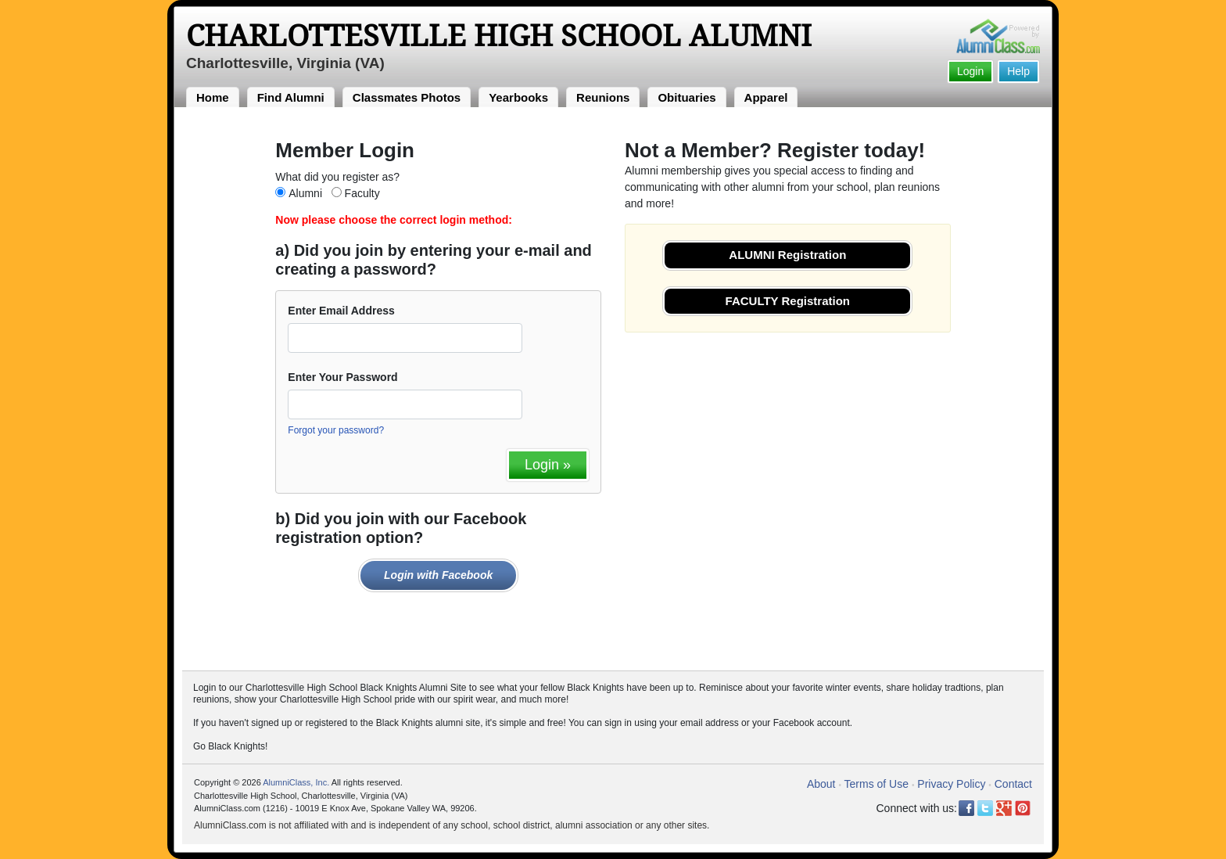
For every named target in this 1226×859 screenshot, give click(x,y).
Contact (1013, 784)
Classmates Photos (407, 97)
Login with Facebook (438, 575)
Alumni (305, 193)
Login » (548, 465)
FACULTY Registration (788, 300)
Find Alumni (290, 97)
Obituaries (686, 97)
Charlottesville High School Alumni (499, 36)
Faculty (362, 193)
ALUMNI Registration (787, 254)
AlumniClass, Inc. (296, 782)
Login (970, 71)
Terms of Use (876, 784)
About (821, 784)
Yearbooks (518, 97)
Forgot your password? (336, 430)
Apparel (766, 97)
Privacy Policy (951, 784)
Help (1018, 71)
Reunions (602, 97)
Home (212, 97)
